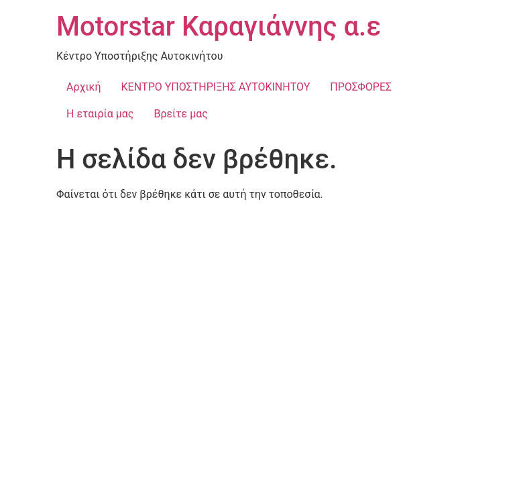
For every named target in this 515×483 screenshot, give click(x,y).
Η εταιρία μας (99, 113)
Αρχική (83, 86)
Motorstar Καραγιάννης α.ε (218, 26)
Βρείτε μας (181, 113)
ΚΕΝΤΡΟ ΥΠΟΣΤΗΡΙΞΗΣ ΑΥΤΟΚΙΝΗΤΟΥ (215, 86)
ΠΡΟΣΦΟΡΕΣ (361, 86)
